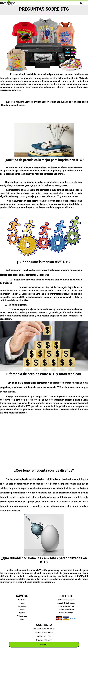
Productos (22, 600)
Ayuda (22, 609)
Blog (21, 619)
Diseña (22, 603)
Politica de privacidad (66, 606)
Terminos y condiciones (66, 609)
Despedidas (22, 606)
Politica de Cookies (66, 613)
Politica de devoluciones (66, 600)
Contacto (22, 613)
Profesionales (22, 616)
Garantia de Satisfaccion (66, 603)
